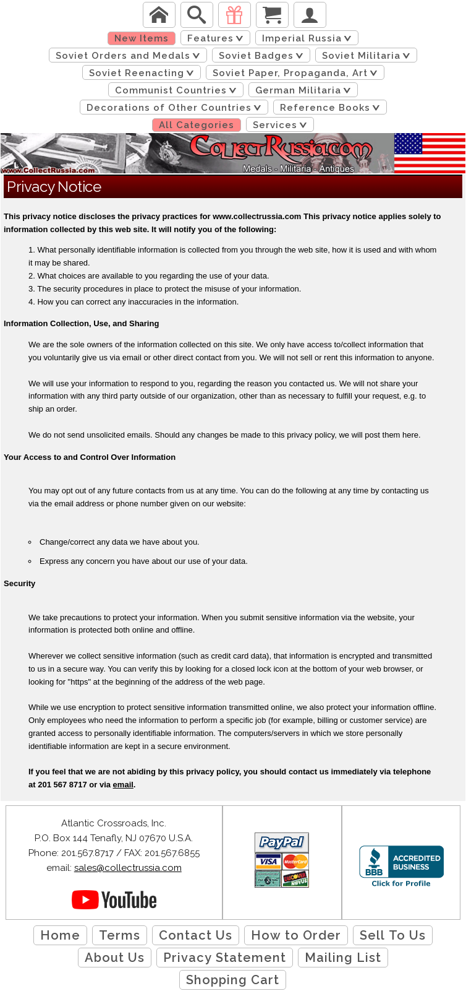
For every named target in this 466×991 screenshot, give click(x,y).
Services (282, 125)
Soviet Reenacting (143, 73)
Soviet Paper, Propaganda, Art (297, 73)
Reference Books (332, 107)
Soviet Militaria (368, 55)
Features (217, 38)
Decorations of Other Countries (176, 107)
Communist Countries (178, 90)
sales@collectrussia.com (128, 867)
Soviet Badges (263, 55)
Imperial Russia (309, 38)
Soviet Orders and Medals (130, 55)
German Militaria (305, 90)
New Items (141, 38)
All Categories (196, 125)
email (123, 784)
